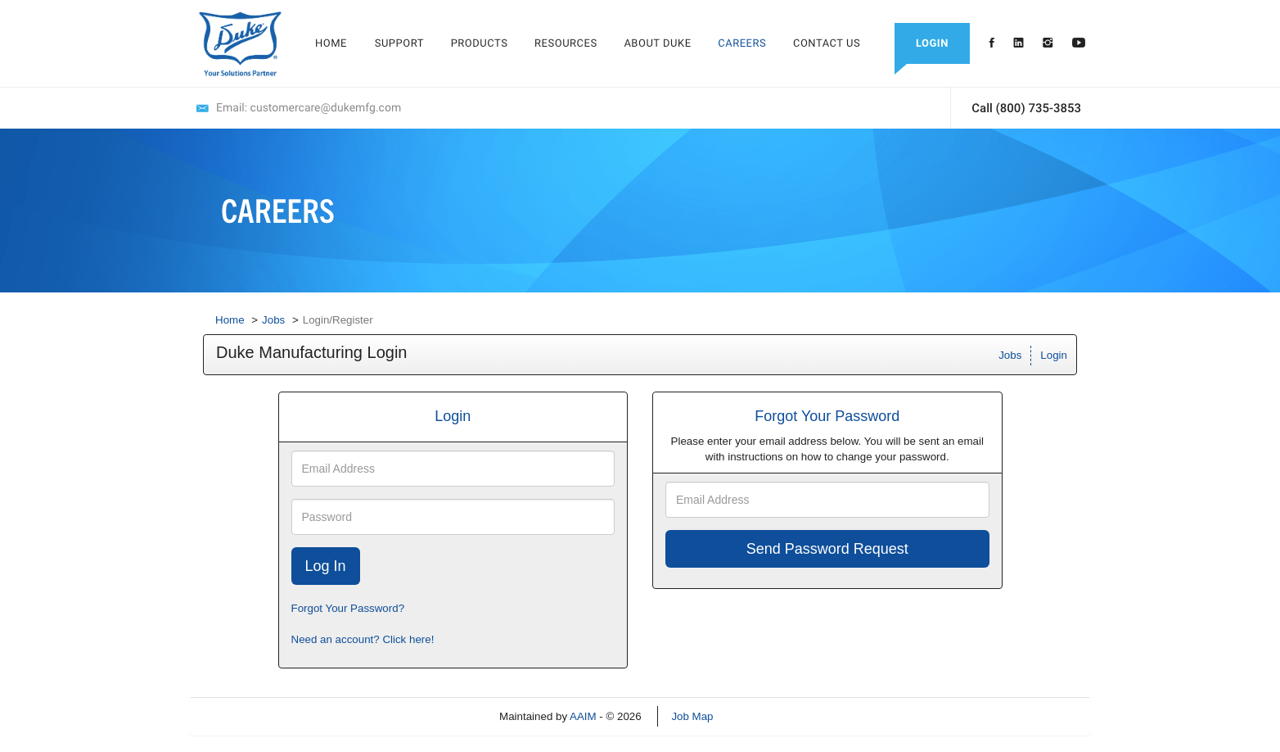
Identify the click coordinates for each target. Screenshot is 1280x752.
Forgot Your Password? (348, 608)
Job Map (692, 716)
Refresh (761, 716)
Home (230, 320)
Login (1053, 355)
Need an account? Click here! (363, 639)
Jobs (273, 320)
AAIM (583, 716)
